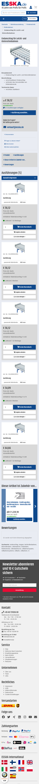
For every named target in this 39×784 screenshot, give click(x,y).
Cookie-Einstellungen (12, 694)
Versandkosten (10, 657)
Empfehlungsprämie (11, 653)
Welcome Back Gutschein (13, 651)
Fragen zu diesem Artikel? (12, 141)
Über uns (8, 672)
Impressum (8, 686)
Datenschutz (9, 692)
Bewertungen (8, 164)
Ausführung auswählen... (19, 112)
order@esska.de (8, 636)
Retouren (8, 661)
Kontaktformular (8, 640)
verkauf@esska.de (13, 127)
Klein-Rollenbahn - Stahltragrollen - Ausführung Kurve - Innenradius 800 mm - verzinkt (19, 504)
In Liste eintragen (19, 237)
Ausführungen (18, 155)
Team (7, 674)
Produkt (6, 155)
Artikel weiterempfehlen (11, 147)
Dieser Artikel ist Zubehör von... (14, 159)
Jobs (6, 676)
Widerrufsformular (11, 690)
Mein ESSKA (9, 655)
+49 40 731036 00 (10, 612)
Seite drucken (9, 144)
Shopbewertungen (11, 659)
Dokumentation (9, 134)
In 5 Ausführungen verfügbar (13, 108)
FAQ (6, 649)
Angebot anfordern (19, 232)
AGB (6, 688)
